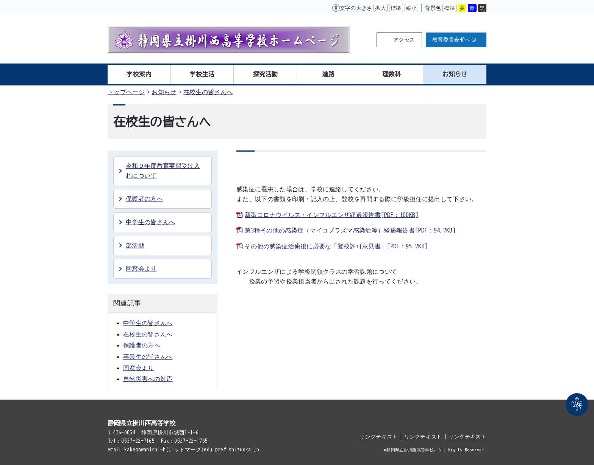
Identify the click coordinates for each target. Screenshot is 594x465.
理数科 (391, 74)
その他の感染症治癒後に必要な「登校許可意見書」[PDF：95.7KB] (336, 246)
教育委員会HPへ (454, 39)
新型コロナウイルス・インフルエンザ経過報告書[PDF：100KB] (332, 215)
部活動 (135, 245)
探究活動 (265, 74)
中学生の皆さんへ (150, 222)
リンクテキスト (378, 436)
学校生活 (202, 74)
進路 (328, 74)
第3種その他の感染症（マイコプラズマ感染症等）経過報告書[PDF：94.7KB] (350, 230)
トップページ (126, 92)
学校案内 (139, 74)
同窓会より (141, 268)
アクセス (404, 39)
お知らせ (454, 74)
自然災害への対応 (148, 379)
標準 (396, 8)
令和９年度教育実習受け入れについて (163, 170)
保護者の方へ (144, 198)
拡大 (380, 8)
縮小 (411, 8)
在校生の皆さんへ (208, 92)
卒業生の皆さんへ (148, 356)
